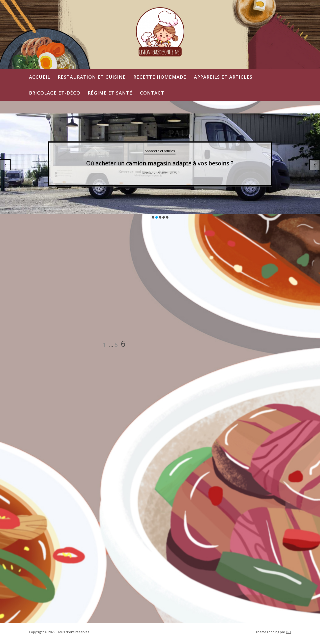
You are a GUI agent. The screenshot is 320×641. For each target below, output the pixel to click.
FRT (288, 632)
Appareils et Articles (223, 77)
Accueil (39, 77)
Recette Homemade (159, 77)
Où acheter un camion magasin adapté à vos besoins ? (160, 163)
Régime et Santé (110, 93)
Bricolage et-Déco (54, 93)
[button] (153, 217)
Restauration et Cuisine (92, 77)
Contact (152, 93)
